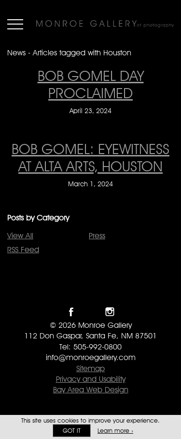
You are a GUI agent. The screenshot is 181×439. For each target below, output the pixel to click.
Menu (15, 24)
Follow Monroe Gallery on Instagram (109, 311)
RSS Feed (23, 249)
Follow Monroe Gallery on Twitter (90, 311)
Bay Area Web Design (90, 389)
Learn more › (115, 430)
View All (20, 235)
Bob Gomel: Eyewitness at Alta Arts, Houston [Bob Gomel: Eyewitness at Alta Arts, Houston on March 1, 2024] (90, 157)
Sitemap (90, 368)
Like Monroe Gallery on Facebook (71, 311)
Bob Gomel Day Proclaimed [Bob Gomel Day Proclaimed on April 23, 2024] (91, 84)
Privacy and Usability (90, 379)
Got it (72, 430)
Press (97, 235)
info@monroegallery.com (91, 357)
